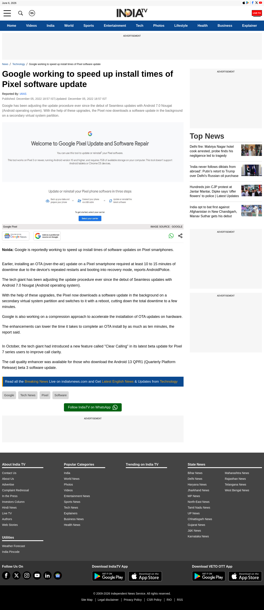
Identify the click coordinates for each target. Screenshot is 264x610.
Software (60, 395)
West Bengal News (237, 490)
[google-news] (58, 575)
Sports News (72, 501)
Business (225, 25)
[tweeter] (16, 575)
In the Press (10, 496)
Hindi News (9, 507)
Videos (31, 25)
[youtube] (37, 575)
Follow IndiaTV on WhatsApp (93, 407)
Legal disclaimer (108, 599)
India (50, 25)
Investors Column (13, 501)
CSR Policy (154, 599)
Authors (7, 519)
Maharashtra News (237, 473)
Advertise (8, 484)
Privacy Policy (133, 599)
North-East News (199, 501)
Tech (139, 25)
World (69, 25)
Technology (18, 64)
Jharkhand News (198, 490)
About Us (8, 478)
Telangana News (235, 484)
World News (71, 478)
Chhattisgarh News (200, 519)
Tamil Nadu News (199, 507)
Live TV (7, 513)
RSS (180, 599)
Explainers (70, 513)
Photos (158, 25)
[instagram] (27, 575)
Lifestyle (181, 25)
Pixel (45, 395)
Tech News (27, 395)
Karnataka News (198, 536)
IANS (23, 93)
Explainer (249, 25)
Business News (74, 519)
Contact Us (9, 473)
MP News (194, 496)
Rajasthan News (235, 478)
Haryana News (197, 484)
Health (203, 25)
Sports (89, 25)
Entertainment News (77, 496)
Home (11, 25)
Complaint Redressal (15, 490)
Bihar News (195, 473)
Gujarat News (196, 524)
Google (9, 395)
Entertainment (115, 25)
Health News (72, 524)
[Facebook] (6, 575)
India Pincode (11, 551)
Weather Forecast (13, 546)
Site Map (86, 599)
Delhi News (195, 478)
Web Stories (10, 524)
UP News (194, 513)
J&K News (194, 530)
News (5, 64)
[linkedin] (47, 575)
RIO (169, 599)
